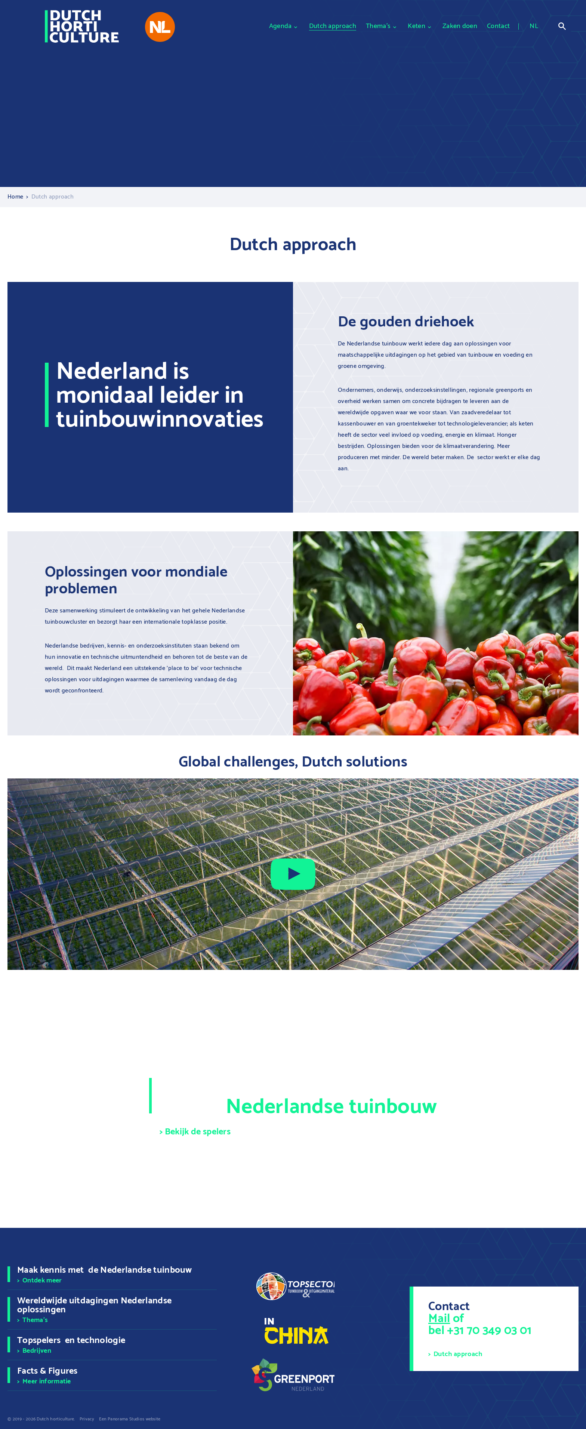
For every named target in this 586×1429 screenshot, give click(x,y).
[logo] (82, 26)
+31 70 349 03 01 (489, 1330)
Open (562, 26)
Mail (439, 1318)
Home (15, 197)
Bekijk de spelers (198, 1132)
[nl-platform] (160, 27)
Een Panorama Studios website (130, 1419)
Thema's (35, 1320)
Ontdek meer (42, 1280)
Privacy (87, 1419)
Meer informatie (46, 1381)
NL (534, 26)
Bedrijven (36, 1350)
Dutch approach (458, 1354)
